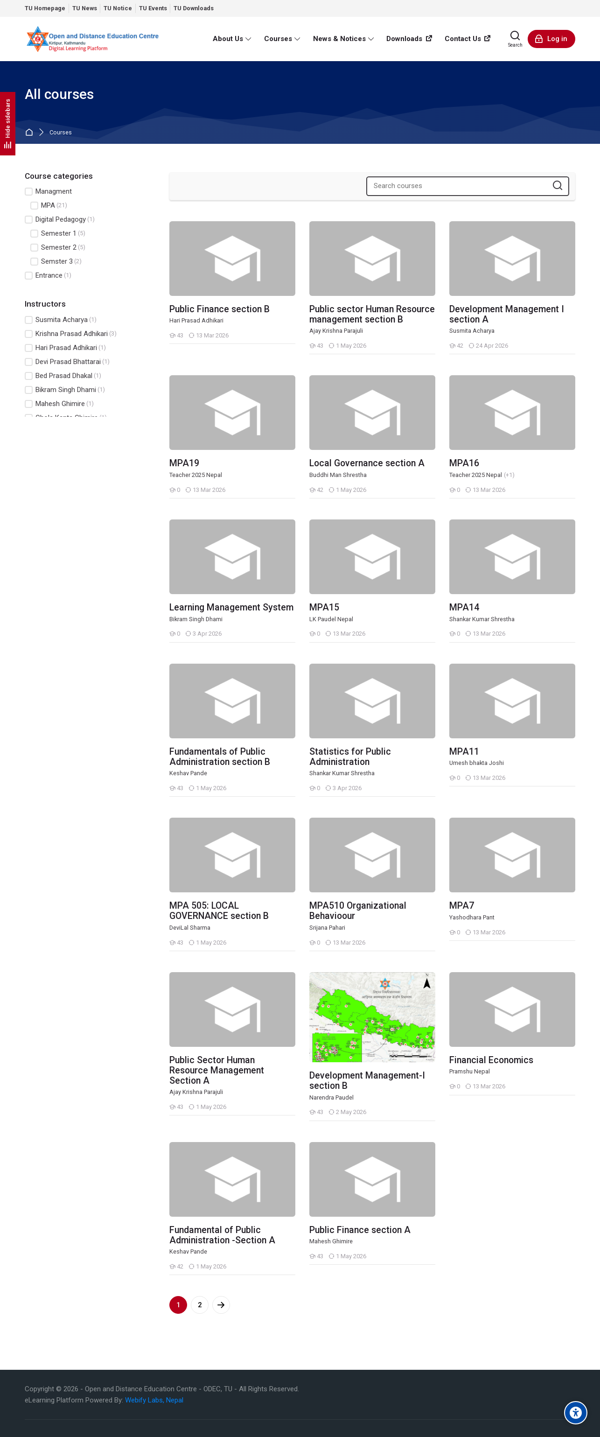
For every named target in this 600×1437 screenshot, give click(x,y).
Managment (48, 192)
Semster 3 (56, 262)
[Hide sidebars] (7, 123)
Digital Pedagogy (60, 220)
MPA (48, 206)
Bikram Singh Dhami (65, 390)
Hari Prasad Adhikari (65, 348)
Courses (60, 133)
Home (31, 132)
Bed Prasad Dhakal (63, 376)
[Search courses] (557, 186)
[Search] (515, 38)
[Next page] (221, 1305)
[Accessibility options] (575, 1412)
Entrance (48, 276)
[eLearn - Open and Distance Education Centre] (92, 39)
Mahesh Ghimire (59, 404)
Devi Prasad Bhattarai (67, 362)
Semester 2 (57, 248)
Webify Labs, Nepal (154, 1400)
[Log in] (551, 39)
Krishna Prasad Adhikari (71, 334)
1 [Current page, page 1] (178, 1305)
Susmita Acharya (61, 320)
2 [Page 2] (200, 1305)
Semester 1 (57, 234)
